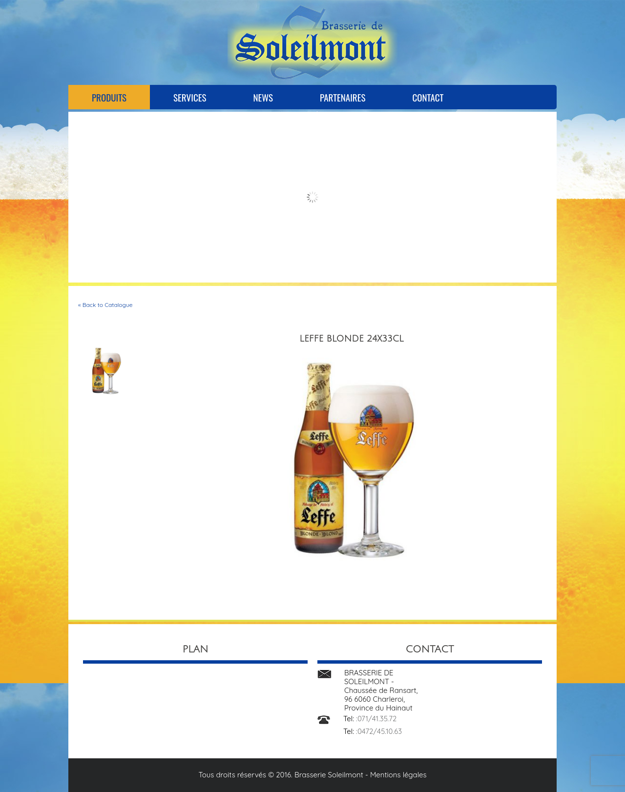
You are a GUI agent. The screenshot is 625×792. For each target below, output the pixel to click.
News (263, 97)
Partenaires (342, 97)
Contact (427, 97)
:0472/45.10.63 (379, 731)
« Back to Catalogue (105, 304)
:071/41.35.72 (376, 718)
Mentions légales (398, 774)
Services (189, 97)
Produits (109, 97)
